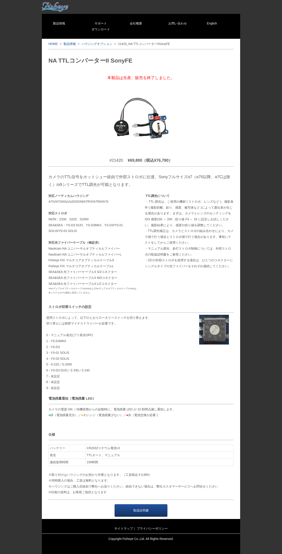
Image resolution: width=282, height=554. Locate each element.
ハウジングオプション (97, 44)
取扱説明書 (141, 510)
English (212, 23)
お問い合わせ (177, 23)
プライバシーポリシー (152, 528)
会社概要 (136, 23)
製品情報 (59, 23)
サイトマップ (123, 528)
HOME (53, 44)
